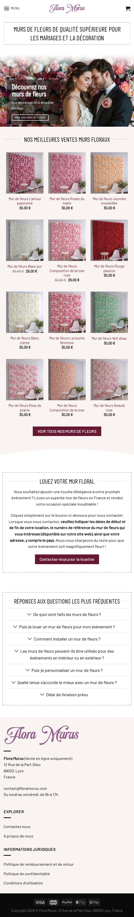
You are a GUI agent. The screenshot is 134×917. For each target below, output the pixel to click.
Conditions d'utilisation (23, 883)
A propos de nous (18, 836)
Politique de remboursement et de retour (39, 864)
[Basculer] (29, 615)
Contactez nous (17, 826)
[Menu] (12, 8)
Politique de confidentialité (27, 873)
